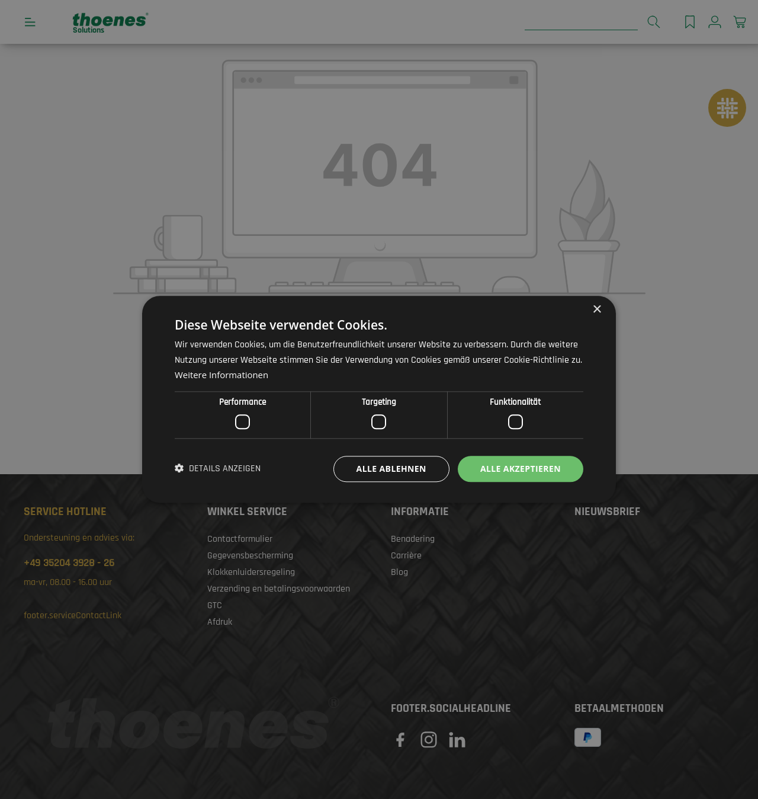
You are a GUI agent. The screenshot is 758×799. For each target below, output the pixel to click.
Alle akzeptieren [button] (520, 468)
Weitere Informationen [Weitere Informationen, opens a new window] (222, 375)
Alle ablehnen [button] (391, 468)
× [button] (596, 309)
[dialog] (379, 399)
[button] (218, 469)
